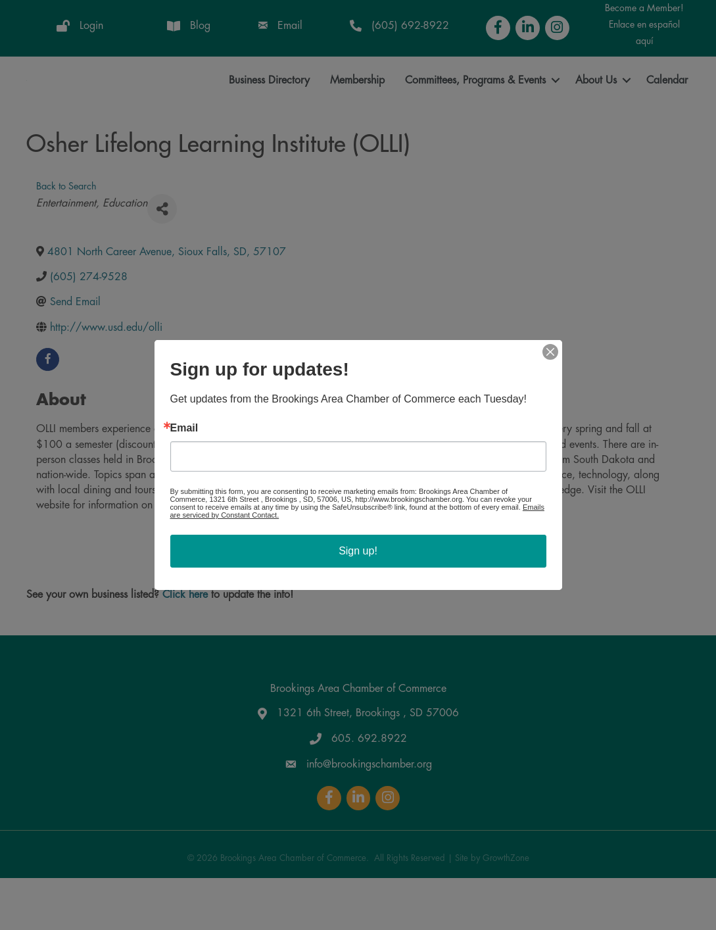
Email (184, 428)
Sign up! (358, 550)
